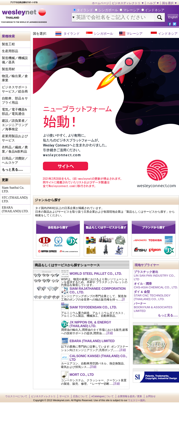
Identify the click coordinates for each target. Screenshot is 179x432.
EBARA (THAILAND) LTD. (15, 209)
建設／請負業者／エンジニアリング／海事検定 (15, 125)
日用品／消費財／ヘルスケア (15, 160)
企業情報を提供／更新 (130, 396)
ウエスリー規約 (136, 400)
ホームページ (100, 3)
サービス (64, 396)
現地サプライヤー (147, 265)
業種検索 (8, 36)
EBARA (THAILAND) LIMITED (92, 341)
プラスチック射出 (146, 272)
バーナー (140, 303)
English (173, 17)
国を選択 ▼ (169, 3)
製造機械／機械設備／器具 (15, 60)
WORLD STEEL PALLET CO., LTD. (96, 273)
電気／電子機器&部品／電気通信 (14, 111)
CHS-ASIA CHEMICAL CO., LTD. (156, 287)
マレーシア (134, 33)
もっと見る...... (12, 169)
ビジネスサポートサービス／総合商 (15, 89)
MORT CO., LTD (82, 374)
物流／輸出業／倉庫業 (15, 78)
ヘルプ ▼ (153, 3)
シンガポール (103, 33)
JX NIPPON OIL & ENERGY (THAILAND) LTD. (90, 324)
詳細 (109, 333)
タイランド (71, 33)
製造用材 (8, 69)
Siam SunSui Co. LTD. (13, 189)
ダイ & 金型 (142, 291)
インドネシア (168, 33)
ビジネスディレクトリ (43, 396)
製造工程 (8, 44)
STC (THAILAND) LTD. (15, 199)
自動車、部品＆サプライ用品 (15, 100)
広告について (80, 396)
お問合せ (151, 396)
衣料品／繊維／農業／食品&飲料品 (15, 149)
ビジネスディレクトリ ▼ (128, 3)
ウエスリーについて (16, 396)
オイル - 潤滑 (143, 283)
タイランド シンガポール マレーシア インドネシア (120, 10)
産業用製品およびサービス (15, 138)
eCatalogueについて (103, 396)
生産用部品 (10, 51)
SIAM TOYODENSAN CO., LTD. (93, 307)
